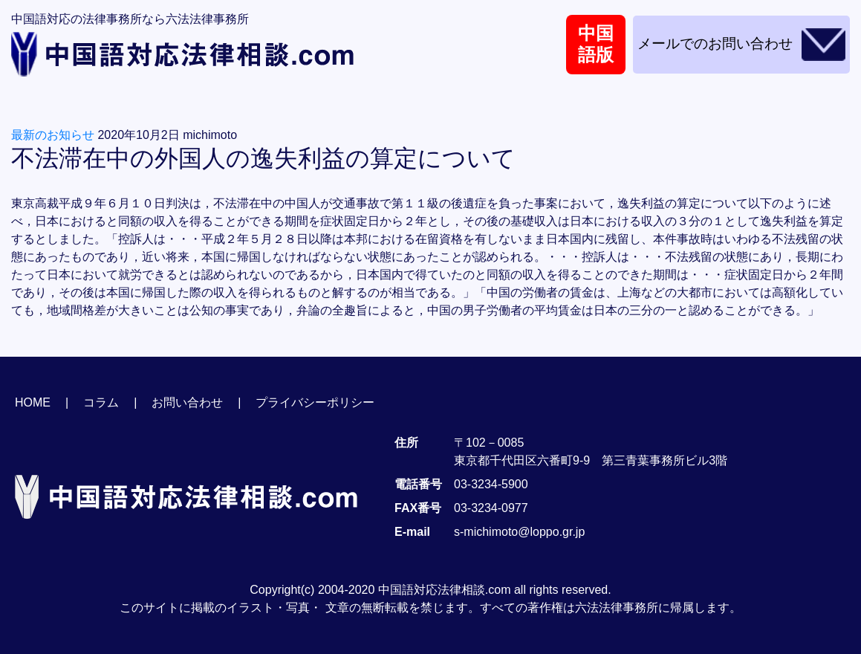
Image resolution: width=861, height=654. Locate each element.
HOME (33, 402)
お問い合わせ (187, 402)
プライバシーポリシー (315, 402)
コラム (101, 402)
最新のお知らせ (52, 135)
